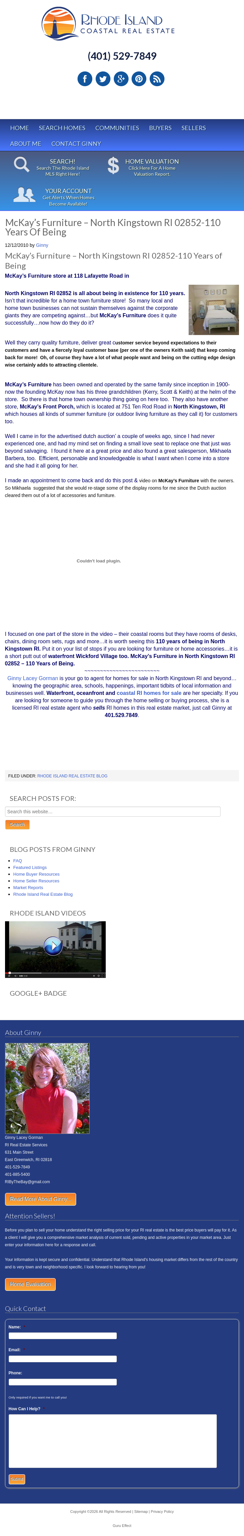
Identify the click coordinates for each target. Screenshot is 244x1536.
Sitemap (141, 1512)
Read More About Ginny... (40, 1199)
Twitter (103, 78)
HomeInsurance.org (29, 765)
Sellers (194, 127)
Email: (17, 1350)
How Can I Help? (27, 1409)
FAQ (17, 860)
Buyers (160, 127)
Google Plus (121, 78)
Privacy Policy (162, 1512)
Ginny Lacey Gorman (32, 678)
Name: (17, 1327)
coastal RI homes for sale (149, 693)
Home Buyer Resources (36, 874)
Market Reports (28, 887)
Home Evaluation (30, 1284)
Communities (117, 127)
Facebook (85, 78)
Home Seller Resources (36, 880)
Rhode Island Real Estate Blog (72, 776)
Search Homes (62, 127)
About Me (25, 143)
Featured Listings (30, 867)
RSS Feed (157, 78)
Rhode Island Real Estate (122, 27)
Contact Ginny (76, 143)
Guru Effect (122, 1526)
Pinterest (139, 78)
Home (19, 127)
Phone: (15, 1373)
